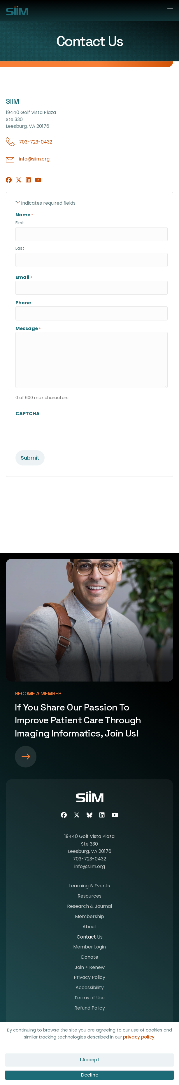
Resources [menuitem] (89, 896)
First (19, 223)
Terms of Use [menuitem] (89, 998)
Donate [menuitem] (89, 957)
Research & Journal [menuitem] (89, 907)
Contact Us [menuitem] (90, 937)
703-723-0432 (35, 142)
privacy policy (139, 1037)
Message (28, 328)
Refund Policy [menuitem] (89, 1008)
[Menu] (167, 9)
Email (23, 277)
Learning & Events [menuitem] (89, 886)
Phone (23, 302)
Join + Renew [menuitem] (90, 968)
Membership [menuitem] (89, 917)
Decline (89, 1075)
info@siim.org (34, 159)
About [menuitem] (89, 927)
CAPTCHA (27, 413)
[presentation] (59, 428)
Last (19, 248)
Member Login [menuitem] (89, 947)
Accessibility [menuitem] (90, 988)
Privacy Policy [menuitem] (89, 978)
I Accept (89, 1059)
